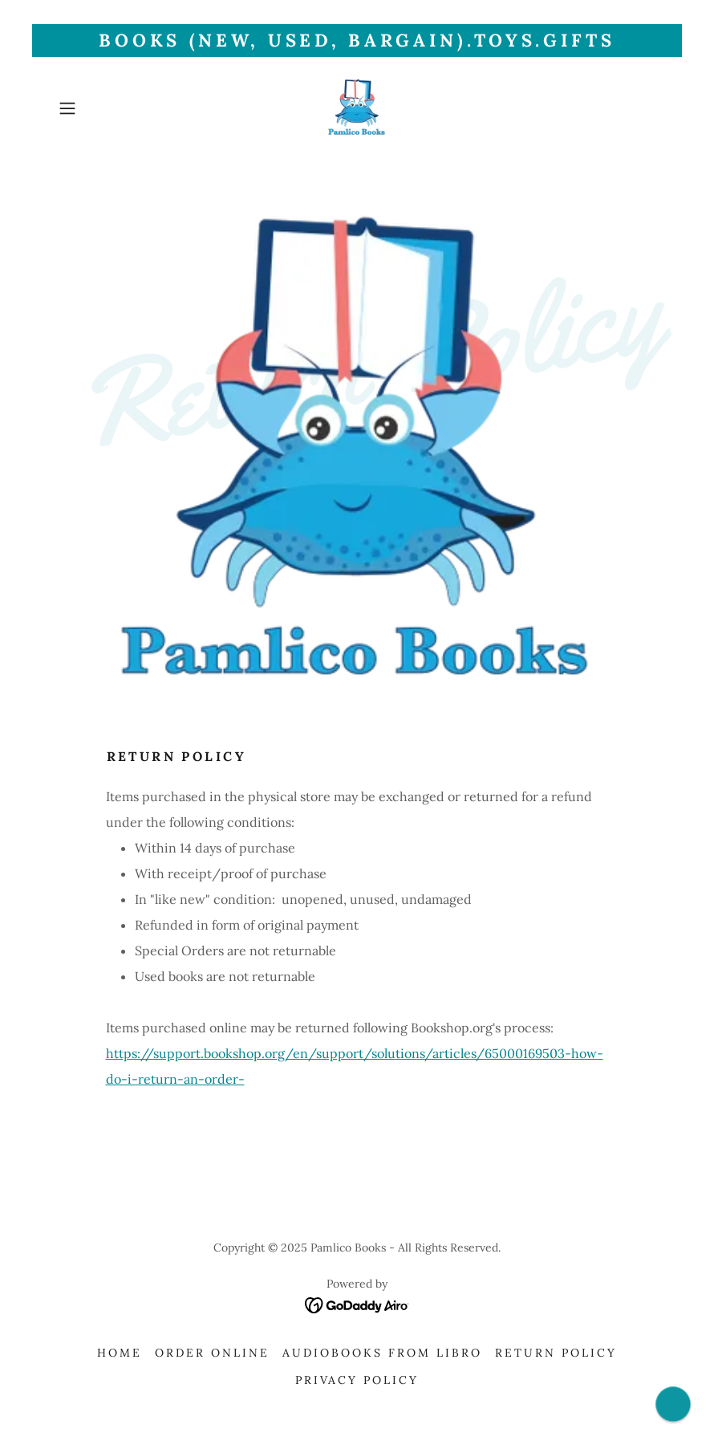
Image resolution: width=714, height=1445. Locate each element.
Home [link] (119, 1352)
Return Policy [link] (556, 1352)
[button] (97, 108)
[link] (356, 108)
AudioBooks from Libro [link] (382, 1352)
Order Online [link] (212, 1352)
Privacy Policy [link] (357, 1380)
